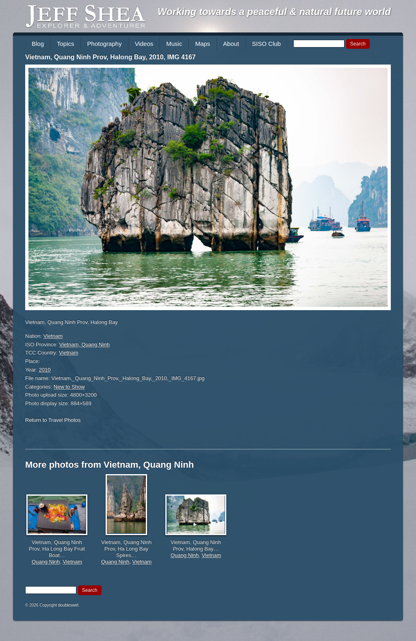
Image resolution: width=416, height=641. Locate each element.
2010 (45, 370)
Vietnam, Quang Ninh (84, 344)
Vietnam (53, 336)
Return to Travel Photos (53, 420)
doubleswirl (68, 605)
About (231, 43)
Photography (104, 43)
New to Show (69, 387)
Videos (144, 43)
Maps (202, 43)
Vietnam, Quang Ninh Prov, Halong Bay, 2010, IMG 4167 (110, 57)
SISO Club (266, 43)
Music (174, 43)
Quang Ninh (46, 562)
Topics (65, 43)
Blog (38, 43)
